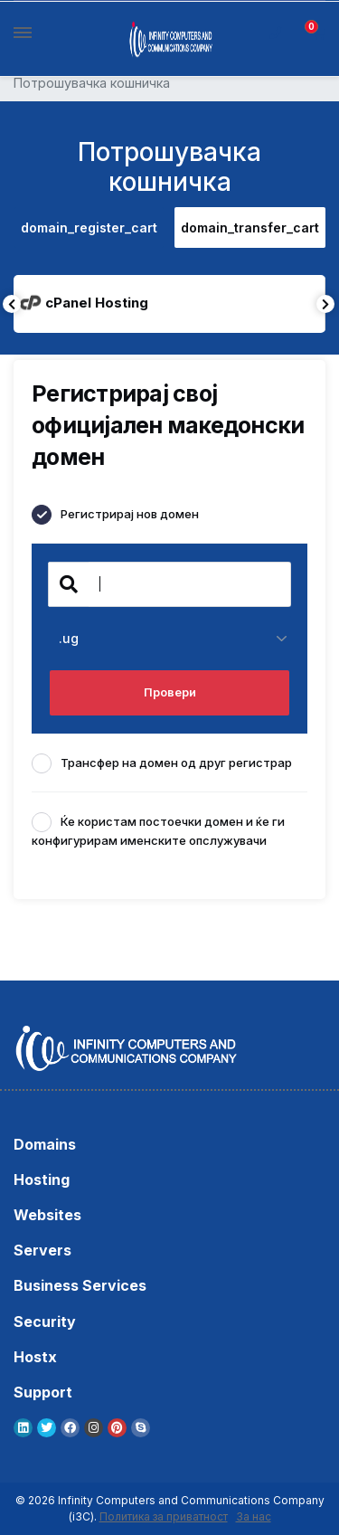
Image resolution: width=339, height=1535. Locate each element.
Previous (12, 304)
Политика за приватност (163, 1516)
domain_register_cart (89, 227)
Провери (170, 692)
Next (325, 304)
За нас (253, 1516)
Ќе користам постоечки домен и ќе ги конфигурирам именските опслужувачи (158, 830)
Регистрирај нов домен (115, 515)
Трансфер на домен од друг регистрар (162, 763)
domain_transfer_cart (250, 227)
